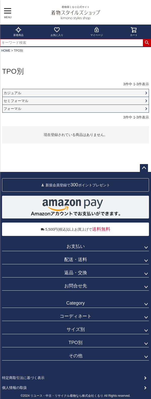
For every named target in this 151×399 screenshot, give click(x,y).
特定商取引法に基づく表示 (23, 378)
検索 (147, 42)
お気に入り (57, 31)
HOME (5, 50)
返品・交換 (75, 272)
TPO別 (75, 342)
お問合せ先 (75, 285)
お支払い (76, 246)
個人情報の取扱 (14, 388)
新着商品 (18, 31)
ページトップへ (144, 168)
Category (75, 303)
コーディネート (76, 316)
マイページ (96, 31)
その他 (75, 355)
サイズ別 (76, 329)
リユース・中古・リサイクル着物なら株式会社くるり (66, 395)
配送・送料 (75, 259)
